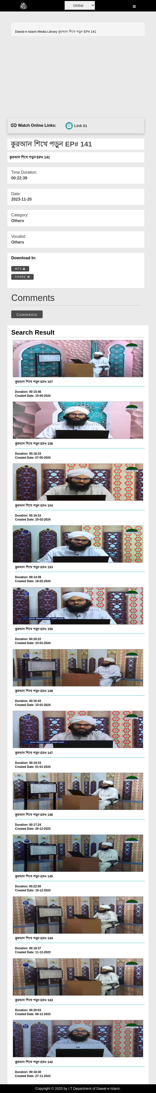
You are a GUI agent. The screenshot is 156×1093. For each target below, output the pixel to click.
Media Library (47, 31)
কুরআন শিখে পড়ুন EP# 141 (77, 31)
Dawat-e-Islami (26, 31)
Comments (26, 315)
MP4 (20, 269)
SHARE (22, 276)
